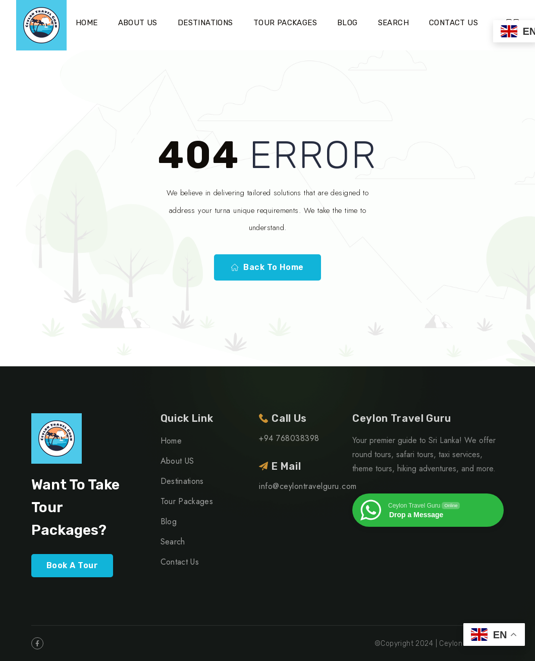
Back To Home (267, 267)
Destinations (205, 22)
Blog (347, 22)
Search (393, 22)
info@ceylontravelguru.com (307, 486)
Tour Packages (285, 22)
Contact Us (453, 22)
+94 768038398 (289, 438)
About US (137, 22)
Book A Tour (72, 565)
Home (87, 22)
